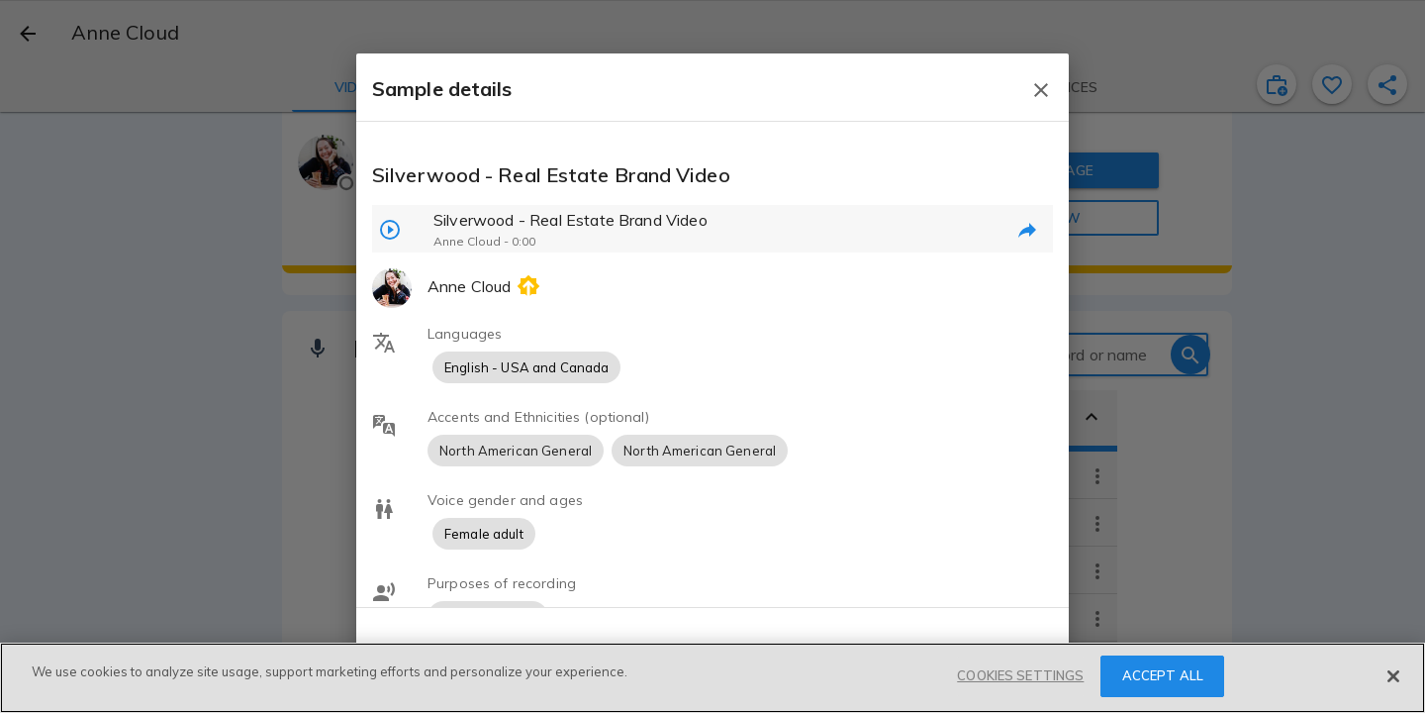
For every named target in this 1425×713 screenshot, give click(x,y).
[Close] (1393, 676)
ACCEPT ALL (1162, 675)
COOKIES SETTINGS (1020, 675)
